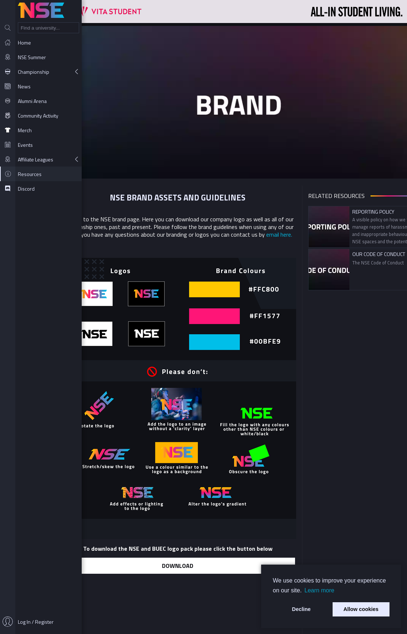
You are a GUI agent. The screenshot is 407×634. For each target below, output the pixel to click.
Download (183, 565)
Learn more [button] (319, 590)
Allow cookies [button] (361, 609)
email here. (285, 234)
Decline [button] (301, 609)
